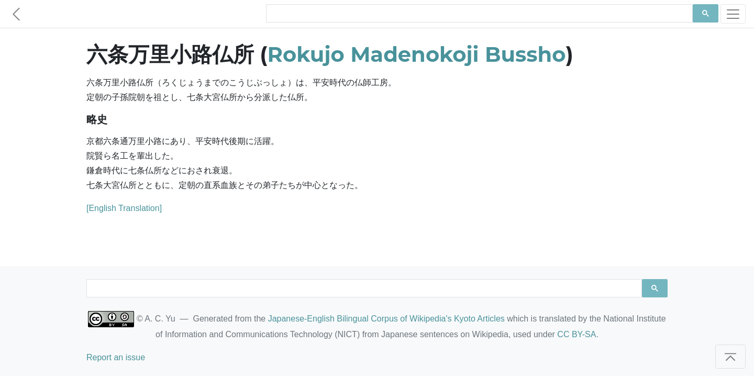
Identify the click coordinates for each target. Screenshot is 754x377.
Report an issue (115, 357)
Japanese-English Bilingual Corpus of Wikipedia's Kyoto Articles (386, 318)
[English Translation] (124, 208)
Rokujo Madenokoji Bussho (417, 54)
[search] (478, 13)
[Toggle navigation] (733, 14)
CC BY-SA (576, 334)
